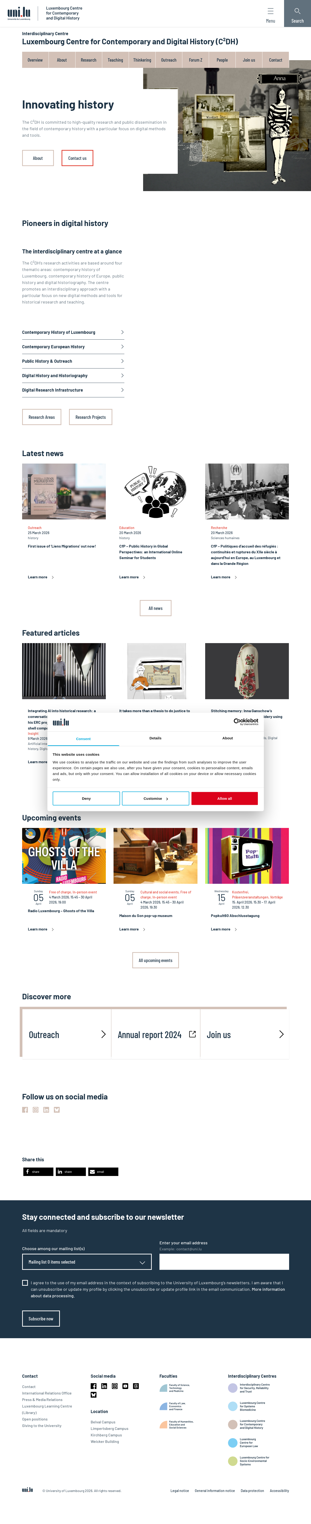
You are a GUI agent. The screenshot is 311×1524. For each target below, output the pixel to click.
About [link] (38, 158)
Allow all (224, 798)
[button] (38, 1172)
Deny (86, 798)
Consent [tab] (83, 738)
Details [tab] (156, 738)
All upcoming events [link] (155, 960)
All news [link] (156, 608)
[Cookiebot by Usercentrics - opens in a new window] (237, 722)
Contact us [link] (77, 158)
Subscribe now (41, 1318)
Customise (156, 798)
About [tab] (227, 738)
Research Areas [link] (42, 417)
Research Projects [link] (91, 417)
